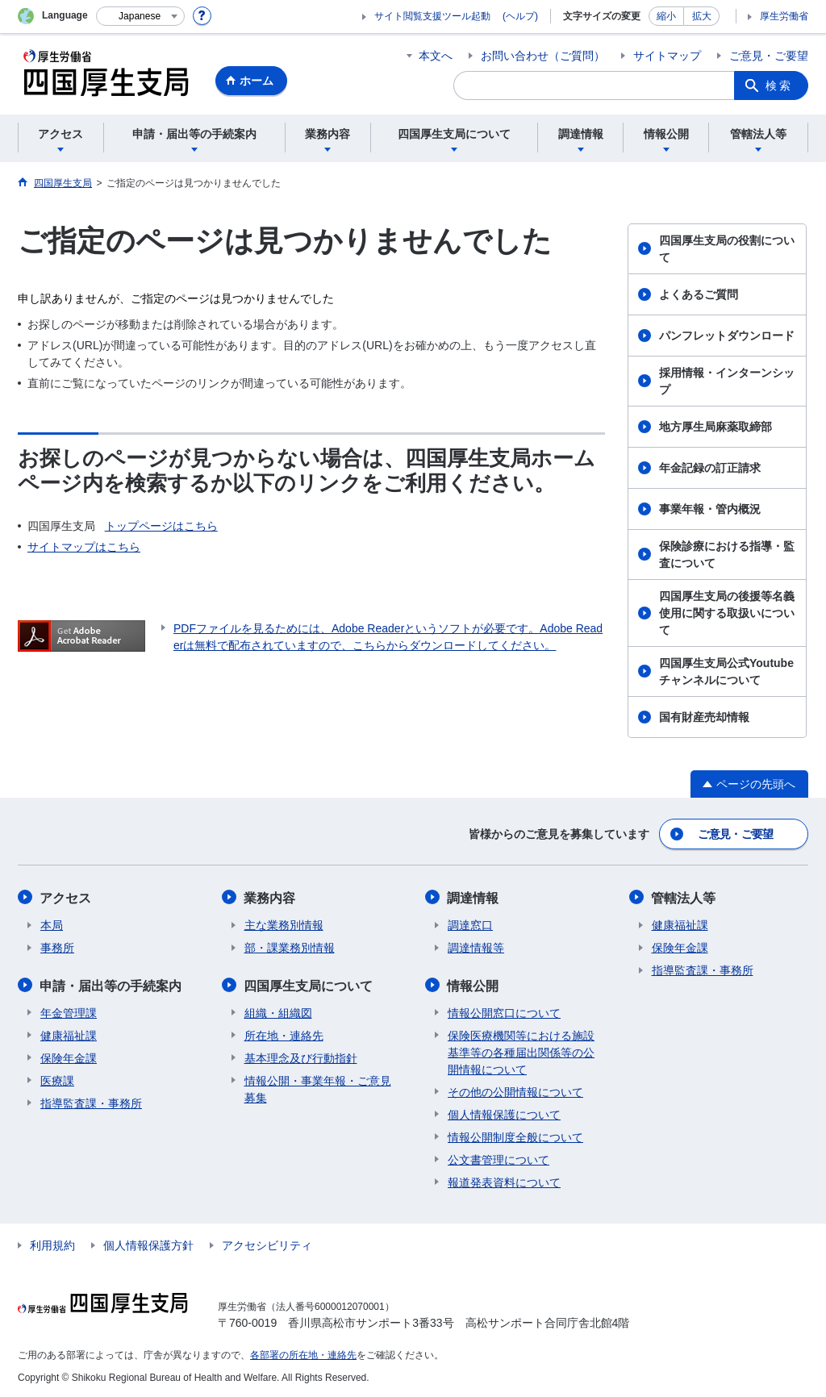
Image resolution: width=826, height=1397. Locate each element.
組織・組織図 (278, 1011)
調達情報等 (476, 946)
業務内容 (270, 897)
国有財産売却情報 (704, 717)
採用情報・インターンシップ (727, 381)
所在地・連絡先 (283, 1034)
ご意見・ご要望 (768, 55)
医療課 (57, 1079)
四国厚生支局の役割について (727, 249)
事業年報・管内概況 (710, 509)
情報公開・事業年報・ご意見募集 (317, 1088)
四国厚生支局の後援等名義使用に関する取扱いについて (727, 613)
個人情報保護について (504, 1113)
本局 (51, 924)
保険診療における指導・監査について (727, 554)
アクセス (66, 897)
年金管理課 (68, 1011)
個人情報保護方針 (148, 1243)
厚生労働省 (784, 16)
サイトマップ (667, 55)
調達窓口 (470, 924)
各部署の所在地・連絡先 (303, 1353)
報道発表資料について (504, 1180)
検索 (779, 85)
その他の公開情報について (515, 1090)
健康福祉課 (68, 1034)
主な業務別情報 (283, 924)
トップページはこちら (161, 525)
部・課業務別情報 (289, 946)
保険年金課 (68, 1056)
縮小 (666, 16)
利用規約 (52, 1243)
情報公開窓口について (504, 1011)
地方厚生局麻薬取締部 (715, 426)
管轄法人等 (684, 897)
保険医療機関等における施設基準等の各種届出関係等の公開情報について (521, 1051)
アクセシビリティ (267, 1243)
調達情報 (473, 897)
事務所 (57, 946)
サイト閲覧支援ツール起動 (432, 16)
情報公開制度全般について (515, 1135)
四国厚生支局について (308, 984)
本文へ (436, 55)
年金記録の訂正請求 (710, 467)
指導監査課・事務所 (91, 1101)
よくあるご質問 (698, 294)
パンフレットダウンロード (727, 335)
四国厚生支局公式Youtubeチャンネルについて (726, 671)
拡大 (701, 16)
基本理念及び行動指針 (300, 1056)
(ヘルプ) (520, 16)
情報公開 (473, 984)
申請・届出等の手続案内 (111, 984)
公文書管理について (498, 1158)
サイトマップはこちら (83, 546)
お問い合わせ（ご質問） (543, 55)
